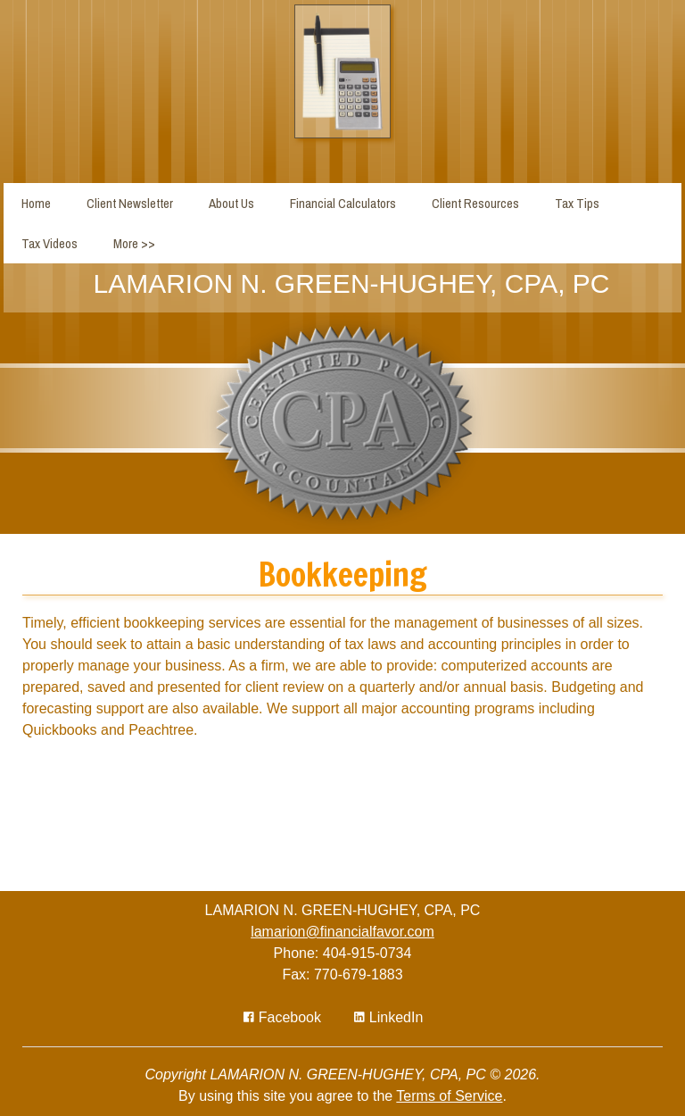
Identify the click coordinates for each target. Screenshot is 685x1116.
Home (36, 203)
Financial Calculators (343, 203)
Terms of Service (449, 1096)
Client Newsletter (130, 203)
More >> (134, 243)
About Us (231, 203)
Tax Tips (577, 203)
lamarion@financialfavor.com (342, 931)
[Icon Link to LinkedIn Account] (388, 1017)
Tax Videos (49, 243)
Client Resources (475, 203)
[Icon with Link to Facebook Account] (282, 1017)
